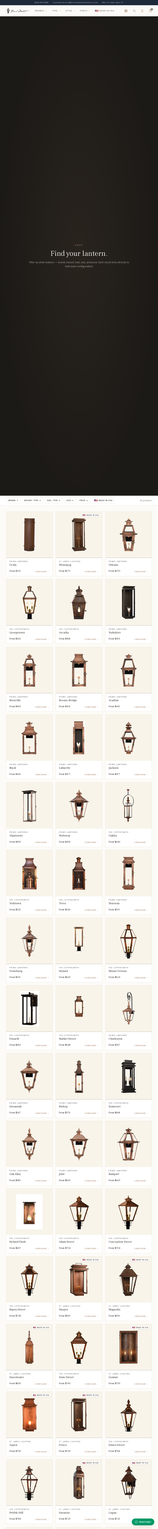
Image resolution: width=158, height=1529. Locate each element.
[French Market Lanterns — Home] (18, 11)
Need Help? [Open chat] (143, 1521)
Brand (13, 500)
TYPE (56, 11)
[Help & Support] (126, 11)
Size (70, 500)
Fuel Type (53, 500)
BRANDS (41, 11)
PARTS (84, 11)
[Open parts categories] (89, 11)
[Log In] (142, 10)
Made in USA (103, 500)
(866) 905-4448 (41, 2)
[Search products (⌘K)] (134, 10)
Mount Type (32, 500)
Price (84, 500)
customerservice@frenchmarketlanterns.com (75, 2)
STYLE (70, 11)
